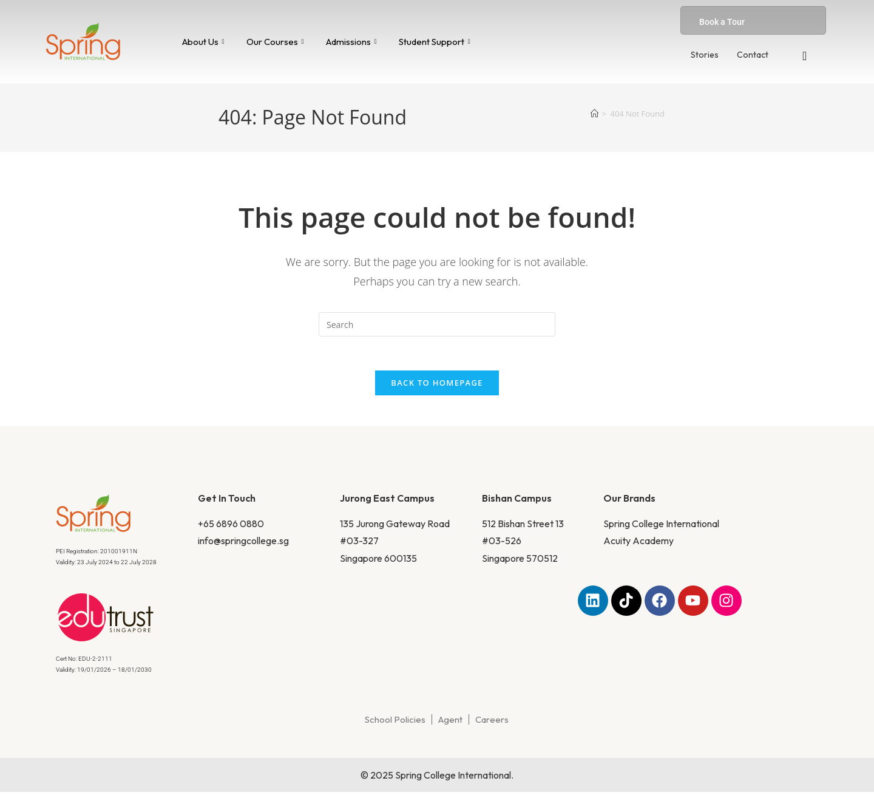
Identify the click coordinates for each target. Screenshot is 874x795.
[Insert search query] (437, 324)
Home (255, 190)
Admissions (351, 42)
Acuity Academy (638, 544)
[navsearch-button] (805, 56)
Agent (450, 722)
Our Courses (275, 42)
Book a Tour (722, 22)
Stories (705, 54)
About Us (203, 42)
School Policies (395, 722)
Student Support (434, 42)
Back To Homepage (437, 385)
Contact (752, 54)
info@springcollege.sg (243, 544)
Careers (492, 722)
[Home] (594, 113)
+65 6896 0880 (231, 526)
